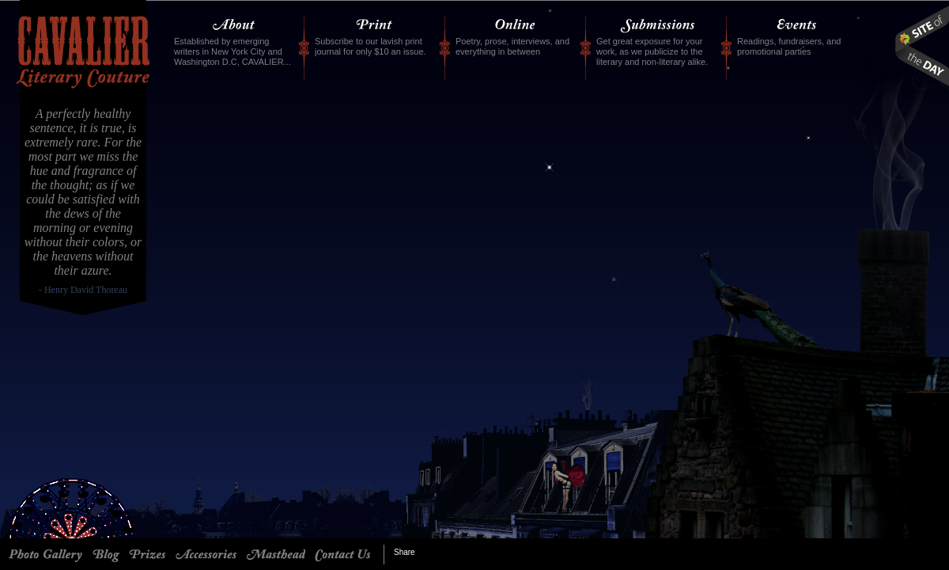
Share (404, 552)
